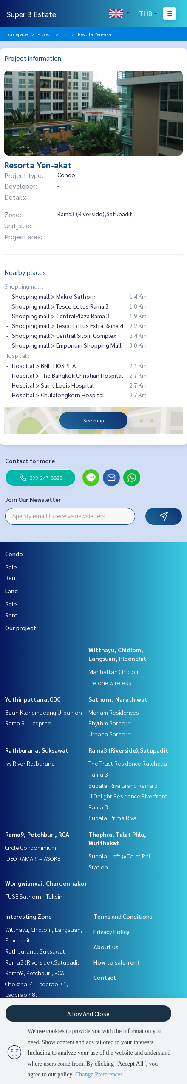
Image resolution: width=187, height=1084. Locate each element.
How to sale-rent (117, 962)
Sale (11, 567)
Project (44, 34)
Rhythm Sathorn (109, 723)
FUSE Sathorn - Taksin (33, 896)
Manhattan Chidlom (114, 671)
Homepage (16, 34)
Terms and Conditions (123, 916)
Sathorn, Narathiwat (117, 699)
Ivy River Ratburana (30, 763)
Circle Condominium (30, 847)
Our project (20, 627)
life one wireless (109, 682)
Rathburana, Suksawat (36, 750)
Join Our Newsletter (33, 499)
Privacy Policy (112, 931)
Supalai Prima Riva (112, 817)
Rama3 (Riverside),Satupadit (128, 750)
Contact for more (30, 460)
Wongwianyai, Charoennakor (46, 883)
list (65, 34)
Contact (105, 977)
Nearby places (25, 272)
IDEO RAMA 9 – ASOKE (32, 858)
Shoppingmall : (23, 286)
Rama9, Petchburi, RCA (37, 834)
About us (106, 947)
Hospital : (16, 355)
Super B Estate (31, 14)
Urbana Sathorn (109, 734)
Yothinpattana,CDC (33, 699)
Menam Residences (113, 712)
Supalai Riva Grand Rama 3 (123, 785)
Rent (11, 577)
